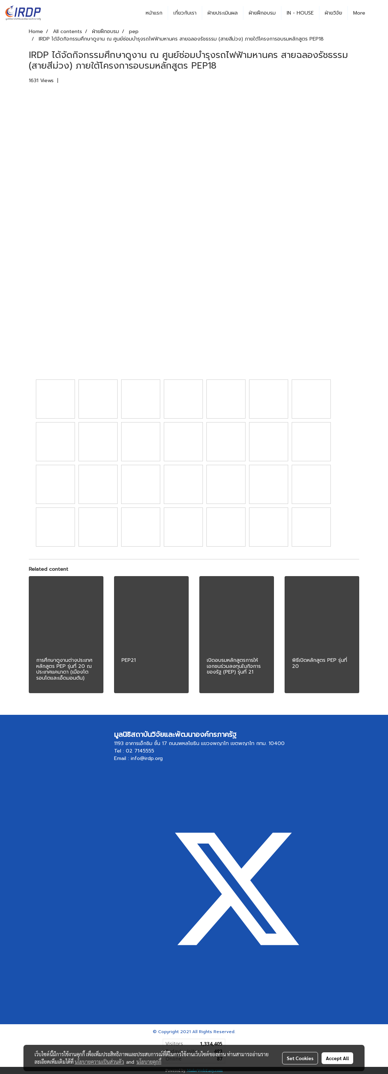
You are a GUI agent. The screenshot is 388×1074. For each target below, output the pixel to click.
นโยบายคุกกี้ (148, 1061)
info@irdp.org (147, 758)
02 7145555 (140, 751)
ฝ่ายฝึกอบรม (262, 13)
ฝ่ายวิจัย (333, 13)
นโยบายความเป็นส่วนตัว (99, 1061)
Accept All (337, 1058)
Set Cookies (300, 1058)
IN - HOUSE (300, 13)
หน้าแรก (154, 13)
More (359, 13)
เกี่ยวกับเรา (184, 13)
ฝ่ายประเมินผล (223, 13)
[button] (377, 13)
